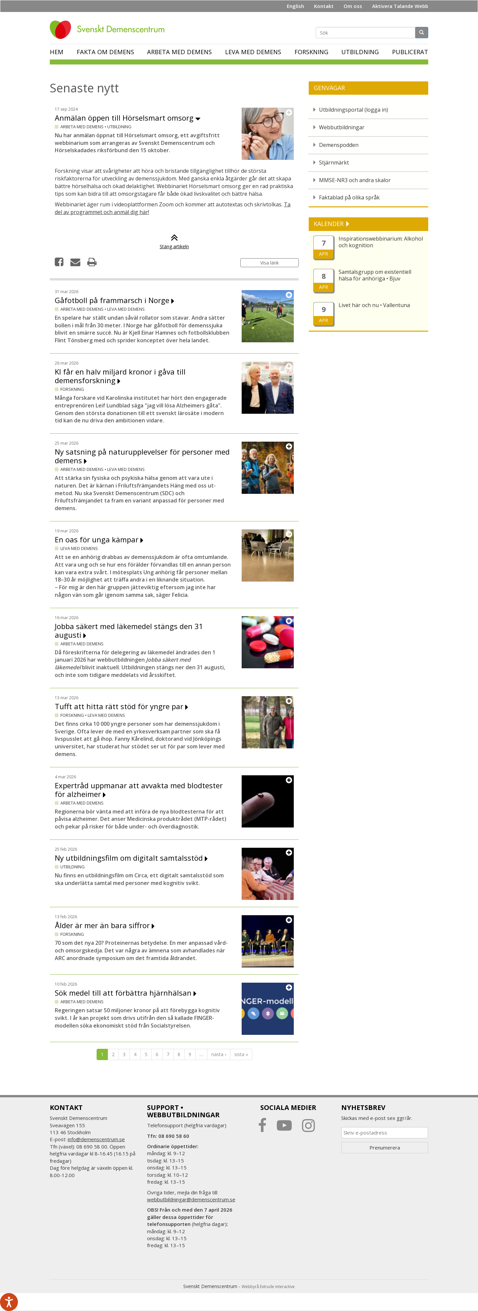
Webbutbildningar (341, 127)
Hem (56, 52)
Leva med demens (253, 52)
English (295, 6)
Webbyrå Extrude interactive (268, 1286)
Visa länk (269, 263)
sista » (241, 1054)
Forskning (311, 52)
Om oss (353, 6)
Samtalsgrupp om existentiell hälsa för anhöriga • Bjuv (375, 275)
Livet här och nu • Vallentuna (374, 305)
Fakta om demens (105, 52)
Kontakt (324, 6)
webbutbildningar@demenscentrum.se (191, 1199)
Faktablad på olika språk (349, 197)
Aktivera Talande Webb (400, 6)
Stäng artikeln (174, 243)
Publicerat (410, 52)
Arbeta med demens (179, 52)
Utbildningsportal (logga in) (353, 109)
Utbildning (360, 52)
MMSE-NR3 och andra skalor (355, 180)
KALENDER (329, 224)
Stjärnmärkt (334, 162)
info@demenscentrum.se (96, 1139)
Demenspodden (338, 145)
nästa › (218, 1054)
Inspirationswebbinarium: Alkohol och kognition (381, 242)
